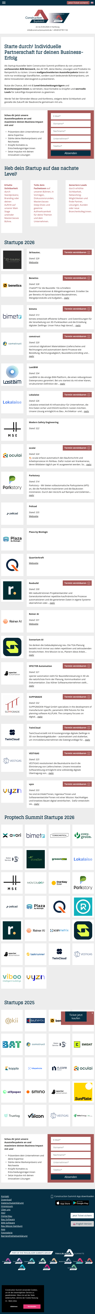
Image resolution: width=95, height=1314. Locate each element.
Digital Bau (6, 1254)
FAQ (3, 1250)
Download (6, 1237)
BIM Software (8, 1260)
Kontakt (5, 1234)
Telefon (57, 184)
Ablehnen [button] (14, 1306)
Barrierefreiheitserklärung (14, 1273)
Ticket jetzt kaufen (76, 1016)
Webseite (33, 300)
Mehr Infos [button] (12, 1301)
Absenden (71, 191)
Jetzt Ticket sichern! (78, 2)
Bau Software (8, 1257)
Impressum (7, 1244)
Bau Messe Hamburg (11, 1263)
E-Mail (56, 154)
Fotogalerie (6, 1270)
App (3, 1267)
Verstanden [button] (32, 1306)
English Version (82, 1261)
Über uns (5, 1247)
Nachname (58, 169)
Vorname (58, 161)
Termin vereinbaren (77, 291)
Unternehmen (60, 176)
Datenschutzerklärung (12, 1240)
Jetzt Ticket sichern (82, 1253)
